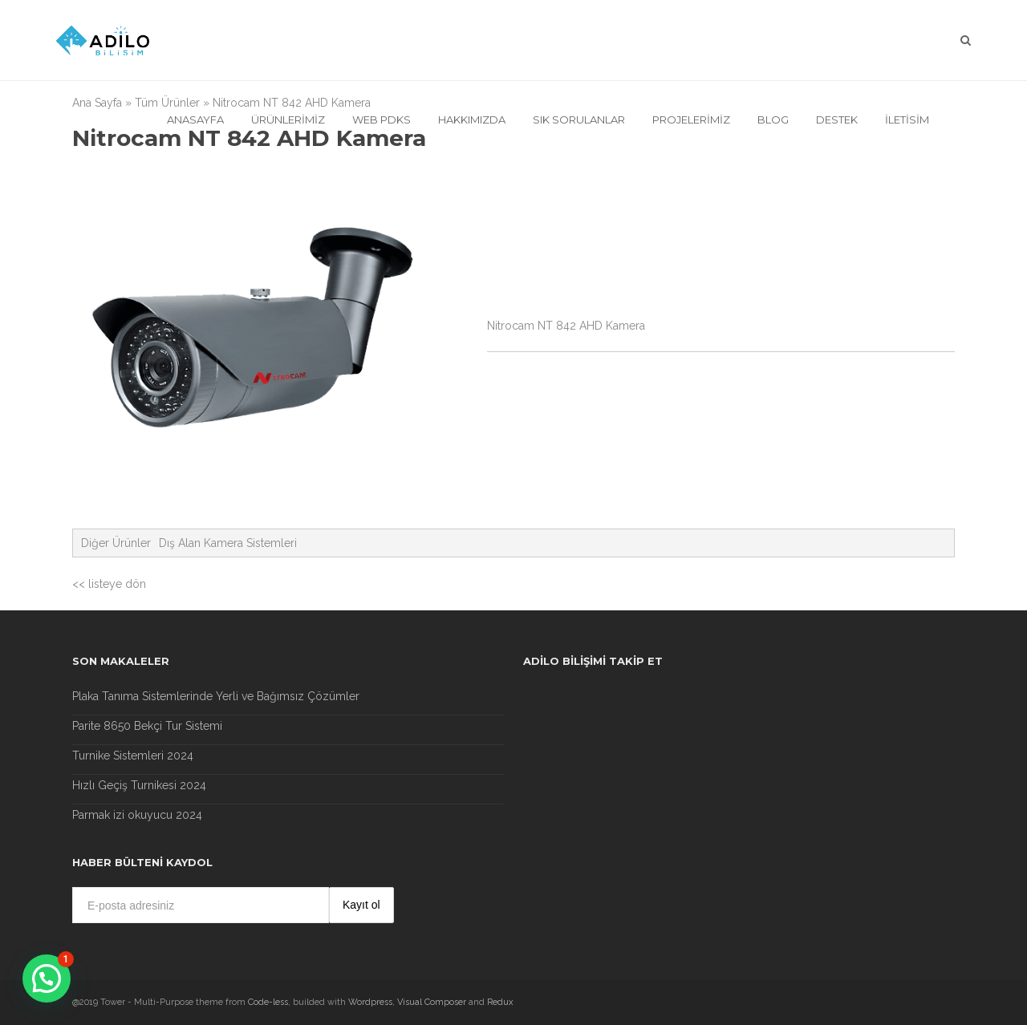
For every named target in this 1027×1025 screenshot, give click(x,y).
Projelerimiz (691, 119)
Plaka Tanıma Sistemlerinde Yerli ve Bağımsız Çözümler (215, 696)
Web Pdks (381, 119)
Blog (773, 119)
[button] (46, 978)
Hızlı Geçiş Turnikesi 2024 (139, 785)
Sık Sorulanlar (579, 119)
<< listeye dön (109, 583)
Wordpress (370, 1002)
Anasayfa (195, 119)
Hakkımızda (471, 119)
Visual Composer (431, 1002)
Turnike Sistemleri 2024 (132, 755)
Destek (837, 119)
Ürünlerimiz (288, 119)
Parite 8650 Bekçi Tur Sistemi (147, 725)
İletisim (907, 119)
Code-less (268, 1002)
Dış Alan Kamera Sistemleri (228, 543)
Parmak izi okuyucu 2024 (137, 814)
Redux (500, 1002)
